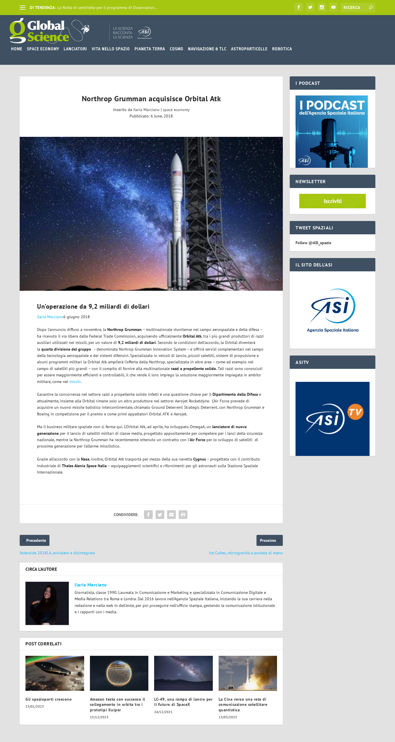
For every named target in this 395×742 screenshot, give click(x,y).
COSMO (176, 49)
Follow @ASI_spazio (313, 242)
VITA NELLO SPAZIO (111, 49)
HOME (16, 49)
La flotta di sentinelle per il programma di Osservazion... (108, 7)
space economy (176, 109)
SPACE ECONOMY (43, 49)
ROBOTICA (282, 49)
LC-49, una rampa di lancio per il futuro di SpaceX (183, 702)
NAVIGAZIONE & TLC (207, 49)
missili (75, 381)
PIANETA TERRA (149, 49)
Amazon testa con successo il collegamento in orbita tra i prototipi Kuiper (117, 704)
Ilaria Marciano (146, 109)
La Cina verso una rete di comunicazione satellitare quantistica (243, 704)
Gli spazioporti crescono (48, 699)
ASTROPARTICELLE (249, 49)
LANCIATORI (75, 49)
